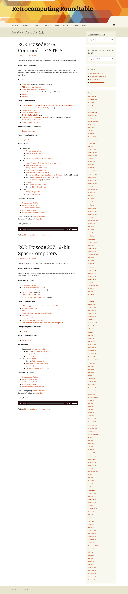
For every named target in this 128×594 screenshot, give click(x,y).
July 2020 (91, 227)
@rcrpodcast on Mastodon (98, 76)
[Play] (21, 229)
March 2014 (91, 453)
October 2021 (92, 186)
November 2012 (92, 502)
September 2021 (93, 189)
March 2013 (91, 490)
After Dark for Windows (34, 165)
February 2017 (92, 344)
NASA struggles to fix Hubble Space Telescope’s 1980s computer (44, 306)
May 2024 (91, 131)
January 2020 (92, 245)
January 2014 (92, 459)
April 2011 (91, 561)
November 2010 (92, 577)
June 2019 (91, 261)
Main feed (15, 25)
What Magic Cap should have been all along (47, 175)
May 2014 (91, 447)
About (57, 25)
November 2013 (92, 465)
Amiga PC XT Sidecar (33, 194)
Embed (48, 235)
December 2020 (92, 211)
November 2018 (92, 279)
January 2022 (92, 177)
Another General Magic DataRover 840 (39, 173)
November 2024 (92, 115)
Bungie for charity (32, 354)
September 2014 (93, 434)
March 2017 (91, 341)
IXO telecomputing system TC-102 (38, 368)
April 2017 (91, 338)
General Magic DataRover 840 (36, 170)
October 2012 (92, 505)
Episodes (37, 25)
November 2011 (92, 540)
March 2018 (91, 304)
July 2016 (91, 366)
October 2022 (92, 158)
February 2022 (92, 174)
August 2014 (91, 437)
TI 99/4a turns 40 (38, 361)
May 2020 (91, 233)
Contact (75, 25)
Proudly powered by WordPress (21, 590)
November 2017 (92, 316)
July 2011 (91, 552)
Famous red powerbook (34, 151)
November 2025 (92, 100)
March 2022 (91, 171)
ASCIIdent (25, 315)
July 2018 (91, 292)
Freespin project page (29, 110)
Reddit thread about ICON (31, 295)
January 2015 (92, 422)
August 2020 (91, 223)
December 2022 (92, 152)
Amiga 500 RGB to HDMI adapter (37, 168)
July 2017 (91, 329)
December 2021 (92, 180)
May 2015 (91, 409)
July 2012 (91, 515)
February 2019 (92, 270)
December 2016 (92, 351)
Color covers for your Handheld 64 (33, 89)
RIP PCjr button (31, 356)
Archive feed (26, 25)
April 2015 (91, 412)
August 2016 (91, 363)
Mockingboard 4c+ (28, 318)
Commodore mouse (29, 131)
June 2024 (91, 127)
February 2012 (92, 530)
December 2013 (92, 462)
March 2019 (91, 267)
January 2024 (92, 137)
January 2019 (92, 273)
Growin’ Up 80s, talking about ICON (34, 297)
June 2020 (91, 230)
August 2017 (91, 326)
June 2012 (91, 518)
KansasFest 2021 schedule (31, 122)
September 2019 (93, 254)
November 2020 (92, 214)
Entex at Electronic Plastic (41, 351)
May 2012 (91, 521)
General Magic (37, 180)
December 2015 (92, 388)
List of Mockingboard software (32, 320)
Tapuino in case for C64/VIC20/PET (38, 363)
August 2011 (91, 549)
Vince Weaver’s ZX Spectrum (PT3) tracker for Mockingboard (42, 323)
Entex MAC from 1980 (37, 349)
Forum (84, 25)
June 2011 (91, 555)
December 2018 (92, 276)
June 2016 (91, 369)
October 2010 (92, 580)
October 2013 (92, 468)
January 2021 (92, 208)
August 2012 (91, 512)
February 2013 (92, 493)
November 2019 (92, 251)
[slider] (45, 229)
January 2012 (92, 533)
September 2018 (93, 285)
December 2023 (92, 140)
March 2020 (91, 239)
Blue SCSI (29, 182)
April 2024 (91, 134)
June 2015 (91, 406)
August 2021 (91, 193)
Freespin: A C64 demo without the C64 (35, 108)
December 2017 (92, 313)
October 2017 (92, 320)
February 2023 (92, 149)
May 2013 (91, 484)
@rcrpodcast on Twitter (30, 203)
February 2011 (92, 567)
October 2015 (92, 394)
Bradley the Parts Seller (30, 115)
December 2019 (92, 248)
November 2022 (92, 155)
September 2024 (93, 121)
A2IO (23, 311)
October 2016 (92, 357)
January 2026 (92, 96)
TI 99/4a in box (31, 359)
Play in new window (30, 235)
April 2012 (91, 524)
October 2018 (92, 282)
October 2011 (92, 543)
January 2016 (92, 385)
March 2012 (91, 527)
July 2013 (91, 478)
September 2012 (93, 509)
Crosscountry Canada (29, 285)
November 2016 (92, 354)
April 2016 (91, 375)
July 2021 (91, 196)
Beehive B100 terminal (34, 153)
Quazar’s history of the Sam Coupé (34, 287)
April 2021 (91, 205)
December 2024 (92, 112)
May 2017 (91, 335)
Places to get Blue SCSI (40, 185)
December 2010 (92, 574)
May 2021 (91, 202)
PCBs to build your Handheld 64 (32, 87)
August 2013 (91, 474)
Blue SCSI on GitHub (39, 187)
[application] (48, 229)
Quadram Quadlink (32, 366)
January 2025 (92, 109)
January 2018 (92, 310)
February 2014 (92, 456)
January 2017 (92, 347)
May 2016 (91, 372)
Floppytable (26, 140)
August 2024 (91, 124)
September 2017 (93, 323)
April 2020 (91, 236)
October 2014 (92, 431)
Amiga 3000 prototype (33, 192)
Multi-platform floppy (29, 308)
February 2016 (92, 382)
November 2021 (92, 183)
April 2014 (91, 450)
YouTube (65, 25)
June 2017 (91, 332)
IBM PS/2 (25, 331)
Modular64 (25, 97)
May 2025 (91, 106)
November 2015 (92, 391)
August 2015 (91, 400)
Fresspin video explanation (31, 113)
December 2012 (92, 499)
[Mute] (70, 229)
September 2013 (93, 471)
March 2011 (91, 564)
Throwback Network (29, 210)
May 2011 (91, 558)
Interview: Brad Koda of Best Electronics (36, 117)
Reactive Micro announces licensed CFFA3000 (37, 313)
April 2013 (91, 487)
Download (41, 235)
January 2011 (92, 571)
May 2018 (91, 298)
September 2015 (93, 397)
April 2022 (91, 168)
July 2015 (91, 403)
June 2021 (91, 199)
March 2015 (91, 416)
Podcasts (33, 55)
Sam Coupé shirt (27, 340)
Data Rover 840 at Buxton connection (45, 177)
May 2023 (91, 146)
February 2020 (92, 242)
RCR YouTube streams (96, 73)
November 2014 (92, 428)
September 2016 (93, 360)
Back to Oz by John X (39, 216)
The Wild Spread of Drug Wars (32, 120)
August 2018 (91, 289)
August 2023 (91, 143)
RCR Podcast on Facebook (31, 208)
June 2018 (91, 295)
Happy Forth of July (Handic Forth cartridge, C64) (43, 163)
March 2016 (91, 378)
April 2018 (91, 301)
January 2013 (92, 496)
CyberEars (39, 219)
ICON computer (27, 290)
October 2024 (92, 118)
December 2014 (92, 425)
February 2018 (92, 307)
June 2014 (91, 443)
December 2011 (92, 536)
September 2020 (93, 220)
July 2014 (91, 440)
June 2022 (91, 165)
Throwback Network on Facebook (33, 212)
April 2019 (91, 264)
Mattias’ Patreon (28, 92)
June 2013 (91, 481)
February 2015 (92, 419)
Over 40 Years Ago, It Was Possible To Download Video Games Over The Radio (48, 105)
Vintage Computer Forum (30, 205)
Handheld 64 (26, 85)
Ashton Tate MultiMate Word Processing (40, 158)
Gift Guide (48, 25)
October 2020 (92, 217)
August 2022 (91, 162)
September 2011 (93, 546)
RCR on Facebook (95, 79)
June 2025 (91, 103)
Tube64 (24, 94)
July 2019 (91, 258)
